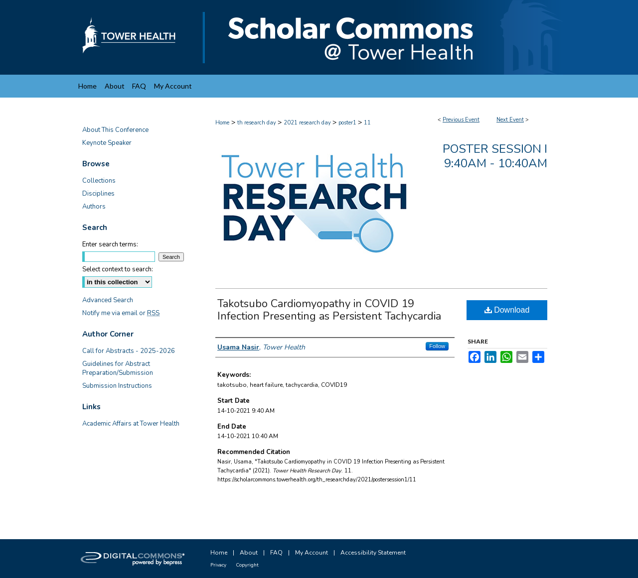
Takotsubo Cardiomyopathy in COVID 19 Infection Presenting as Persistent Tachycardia (329, 310)
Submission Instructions (117, 385)
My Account (311, 553)
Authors (94, 206)
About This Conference (115, 129)
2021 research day (308, 122)
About (249, 553)
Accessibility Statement (373, 553)
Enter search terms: (110, 244)
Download (507, 310)
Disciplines (98, 193)
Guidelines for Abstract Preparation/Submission (117, 368)
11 (367, 122)
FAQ (276, 553)
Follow (437, 346)
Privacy (218, 565)
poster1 (348, 122)
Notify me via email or (121, 313)
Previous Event (461, 119)
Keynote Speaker (107, 142)
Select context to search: (117, 269)
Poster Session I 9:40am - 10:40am (495, 156)
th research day (257, 122)
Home (222, 122)
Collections (99, 180)
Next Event (510, 119)
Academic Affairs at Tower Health (130, 423)
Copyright (247, 565)
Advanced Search (107, 300)
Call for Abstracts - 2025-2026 (128, 351)
